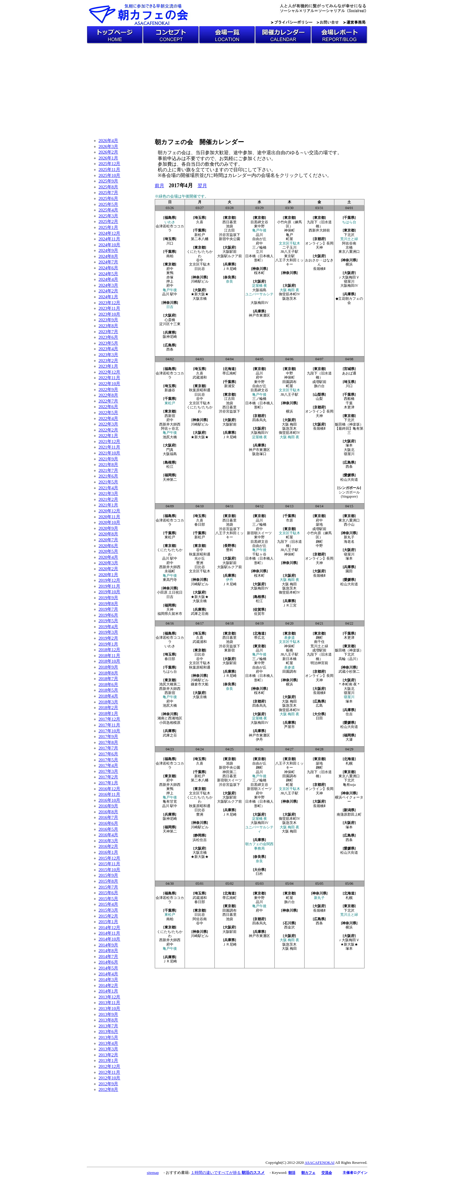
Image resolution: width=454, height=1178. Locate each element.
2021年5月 (108, 482)
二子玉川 (289, 247)
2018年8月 (108, 673)
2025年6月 (108, 198)
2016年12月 (110, 788)
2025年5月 (108, 204)
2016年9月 (108, 806)
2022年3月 (108, 424)
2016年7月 (108, 817)
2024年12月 (110, 233)
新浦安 (229, 386)
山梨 (319, 399)
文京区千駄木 (199, 264)
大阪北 (349, 450)
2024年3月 (108, 285)
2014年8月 (108, 950)
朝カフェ (308, 1173)
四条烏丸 (259, 420)
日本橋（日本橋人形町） (259, 258)
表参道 (289, 638)
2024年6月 (108, 267)
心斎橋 (170, 320)
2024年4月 (108, 279)
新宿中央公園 (229, 239)
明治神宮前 (319, 663)
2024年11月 (109, 239)
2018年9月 (108, 667)
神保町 (289, 230)
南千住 (319, 642)
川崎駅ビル (200, 281)
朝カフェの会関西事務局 (259, 846)
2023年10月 (110, 314)
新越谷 (170, 390)
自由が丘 (259, 239)
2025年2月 (108, 221)
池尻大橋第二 (169, 684)
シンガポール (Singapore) (349, 494)
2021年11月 (109, 447)
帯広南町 (229, 373)
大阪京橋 (200, 298)
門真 (169, 450)
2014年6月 (108, 962)
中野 (289, 373)
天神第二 (170, 480)
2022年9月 (108, 389)
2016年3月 (108, 840)
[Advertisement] (227, 88)
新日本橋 (289, 659)
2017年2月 (108, 777)
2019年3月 (108, 632)
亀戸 (289, 235)
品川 (259, 235)
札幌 (349, 763)
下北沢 (349, 235)
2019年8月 (108, 603)
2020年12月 (110, 511)
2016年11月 (109, 794)
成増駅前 (319, 382)
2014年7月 (108, 956)
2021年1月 (108, 505)
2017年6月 (108, 754)
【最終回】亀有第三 (349, 430)
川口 (169, 243)
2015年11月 (109, 863)
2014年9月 (108, 945)
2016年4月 (108, 834)
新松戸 (199, 235)
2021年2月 (108, 499)
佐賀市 (259, 614)
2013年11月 (109, 1002)
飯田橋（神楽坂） (349, 424)
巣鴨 (169, 273)
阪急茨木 (289, 298)
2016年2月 (108, 846)
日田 (319, 718)
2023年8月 (108, 325)
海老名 (349, 542)
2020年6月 (108, 545)
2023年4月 (108, 348)
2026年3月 (108, 146)
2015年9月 (108, 875)
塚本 (349, 445)
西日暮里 (229, 222)
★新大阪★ (200, 294)
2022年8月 (108, 395)
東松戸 (170, 403)
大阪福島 (259, 290)
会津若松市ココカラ (170, 228)
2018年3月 (108, 702)
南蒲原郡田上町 (349, 814)
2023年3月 (108, 354)
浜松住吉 (200, 840)
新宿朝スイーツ (259, 533)
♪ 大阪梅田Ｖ (349, 277)
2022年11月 (109, 377)
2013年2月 (108, 1054)
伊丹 (229, 580)
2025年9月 (108, 181)
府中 (169, 269)
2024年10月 (110, 244)
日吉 (169, 307)
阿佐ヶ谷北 (170, 428)
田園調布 (289, 382)
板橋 (289, 650)
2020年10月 (110, 522)
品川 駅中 (169, 294)
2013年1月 (108, 1060)
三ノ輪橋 (259, 247)
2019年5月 (108, 620)
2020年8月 (108, 534)
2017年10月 (110, 731)
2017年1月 (108, 783)
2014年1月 (108, 991)
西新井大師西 (169, 424)
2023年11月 (109, 308)
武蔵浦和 (200, 377)
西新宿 (170, 416)
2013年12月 (110, 997)
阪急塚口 (259, 454)
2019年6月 (108, 615)
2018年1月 (108, 713)
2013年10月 (110, 1008)
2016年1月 (108, 852)
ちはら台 (349, 222)
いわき (170, 222)
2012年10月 (110, 1078)
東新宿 (229, 650)
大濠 (349, 739)
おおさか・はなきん (319, 262)
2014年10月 (110, 939)
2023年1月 (108, 366)
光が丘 (199, 558)
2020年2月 (108, 568)
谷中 (199, 260)
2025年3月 (108, 216)
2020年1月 (108, 574)
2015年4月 (108, 904)
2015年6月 (108, 892)
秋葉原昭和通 (199, 390)
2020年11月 (109, 516)
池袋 (229, 226)
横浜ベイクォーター (349, 799)
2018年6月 (108, 684)
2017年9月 (108, 736)
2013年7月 (108, 1026)
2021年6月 (108, 476)
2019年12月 (110, 580)
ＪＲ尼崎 (229, 269)
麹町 (319, 542)
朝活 (291, 1173)
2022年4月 (108, 418)
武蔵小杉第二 (349, 671)
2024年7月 (108, 262)
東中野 (259, 226)
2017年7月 (108, 748)
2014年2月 (108, 985)
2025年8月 (108, 187)
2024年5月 (108, 273)
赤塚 (169, 277)
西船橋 (349, 399)
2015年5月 (108, 898)
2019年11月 (109, 586)
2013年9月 (108, 1014)
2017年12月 (110, 719)
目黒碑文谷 (259, 222)
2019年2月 (108, 638)
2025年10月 (110, 175)
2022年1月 (108, 435)
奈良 (229, 281)
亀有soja (349, 785)
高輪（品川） (349, 659)
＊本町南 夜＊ (349, 684)
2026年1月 (108, 158)
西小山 (349, 524)
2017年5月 (108, 759)
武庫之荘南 (200, 614)
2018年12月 (110, 649)
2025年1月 (108, 227)
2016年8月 (108, 811)
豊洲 (199, 563)
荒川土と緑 (349, 239)
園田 (349, 571)
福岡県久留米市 (169, 614)
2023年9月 (108, 319)
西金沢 (289, 927)
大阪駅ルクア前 (229, 256)
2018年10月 (110, 661)
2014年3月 (108, 979)
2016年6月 (108, 823)
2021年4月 (108, 487)
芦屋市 (289, 727)
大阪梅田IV (259, 303)
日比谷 (199, 269)
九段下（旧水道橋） (319, 224)
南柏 (169, 256)
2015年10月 (110, 869)
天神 (169, 609)
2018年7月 (108, 678)
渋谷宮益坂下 (229, 235)
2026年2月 (108, 152)
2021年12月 (110, 441)
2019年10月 (110, 591)
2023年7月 (108, 331)
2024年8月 (108, 256)
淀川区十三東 (169, 324)
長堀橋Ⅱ (319, 269)
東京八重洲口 (349, 252)
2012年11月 (109, 1072)
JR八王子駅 (289, 252)
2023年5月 (108, 343)
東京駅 (289, 256)
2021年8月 (108, 464)
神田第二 (229, 772)
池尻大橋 (170, 437)
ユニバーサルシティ (259, 296)
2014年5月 (108, 968)
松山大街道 (349, 480)
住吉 (349, 714)
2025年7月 (108, 192)
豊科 (229, 550)
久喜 (199, 222)
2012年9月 (108, 1083)
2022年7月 (108, 401)
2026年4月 (108, 140)
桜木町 (259, 273)
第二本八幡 (200, 239)
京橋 (349, 247)
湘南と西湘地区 (169, 718)
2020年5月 (108, 551)
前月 (159, 185)
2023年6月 (108, 337)
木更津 (349, 407)
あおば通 (349, 373)
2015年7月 (108, 887)
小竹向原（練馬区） (289, 224)
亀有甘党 (170, 801)
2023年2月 (108, 360)
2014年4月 (108, 974)
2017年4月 (108, 765)
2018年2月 (108, 707)
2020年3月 (108, 563)
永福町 (170, 571)
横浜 (349, 264)
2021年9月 (108, 459)
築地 (319, 524)
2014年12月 (110, 927)
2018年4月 (108, 696)
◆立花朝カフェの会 (349, 300)
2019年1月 (108, 644)
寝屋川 (349, 281)
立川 (259, 252)
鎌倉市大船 (200, 684)
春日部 (199, 524)
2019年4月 (108, 626)
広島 (319, 705)
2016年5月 (108, 829)
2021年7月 (108, 470)
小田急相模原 (169, 723)
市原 (289, 520)
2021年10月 (110, 453)
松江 (169, 467)
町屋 (289, 239)
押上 (169, 281)
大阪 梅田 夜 (289, 290)
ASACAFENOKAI (319, 1162)
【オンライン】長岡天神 (319, 245)
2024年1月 (108, 296)
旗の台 (319, 386)
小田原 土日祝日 (170, 592)
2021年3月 (108, 493)
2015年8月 (108, 881)
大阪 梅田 (289, 424)
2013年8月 (108, 1020)
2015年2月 (108, 916)
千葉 (349, 403)
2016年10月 (110, 800)
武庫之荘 (170, 735)
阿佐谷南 (349, 243)
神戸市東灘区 (259, 315)
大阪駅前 (229, 252)
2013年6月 (108, 1031)
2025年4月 (108, 210)
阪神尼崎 (170, 337)
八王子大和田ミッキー (289, 262)
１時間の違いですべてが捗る (228, 1172)
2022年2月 (108, 430)
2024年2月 (108, 291)
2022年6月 (108, 406)
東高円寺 (170, 580)
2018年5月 (108, 690)
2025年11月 (109, 169)
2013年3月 (108, 1049)
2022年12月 (110, 372)
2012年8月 (108, 1089)
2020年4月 (108, 557)
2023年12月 (110, 302)
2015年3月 (108, 910)
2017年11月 (109, 725)
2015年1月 (108, 921)
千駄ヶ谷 (259, 554)
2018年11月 (109, 655)
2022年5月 (108, 412)
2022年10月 (110, 383)
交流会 (326, 1173)
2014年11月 (109, 933)
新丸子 (349, 537)
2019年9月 (108, 597)
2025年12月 (110, 163)
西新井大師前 (319, 230)
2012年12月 (110, 1066)
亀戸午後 (170, 290)
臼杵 (259, 874)
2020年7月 (108, 539)
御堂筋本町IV (291, 294)
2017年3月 (108, 771)
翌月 (202, 185)
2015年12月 (110, 858)
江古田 (229, 230)
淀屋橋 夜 (259, 285)
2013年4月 (108, 1043)
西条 (169, 349)
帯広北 (259, 638)
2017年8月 (108, 742)
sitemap (153, 1172)
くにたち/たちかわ (199, 254)
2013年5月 (108, 1037)
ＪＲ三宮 (289, 605)
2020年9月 (108, 528)
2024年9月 (108, 250)
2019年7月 (108, 609)
